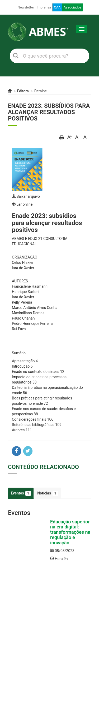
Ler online (22, 204)
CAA (57, 7)
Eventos (21, 493)
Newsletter (25, 7)
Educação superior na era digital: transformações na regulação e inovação (70, 532)
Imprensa (44, 7)
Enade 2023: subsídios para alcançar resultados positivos (49, 112)
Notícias (47, 493)
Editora (23, 91)
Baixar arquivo (26, 196)
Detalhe (40, 91)
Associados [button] (73, 7)
